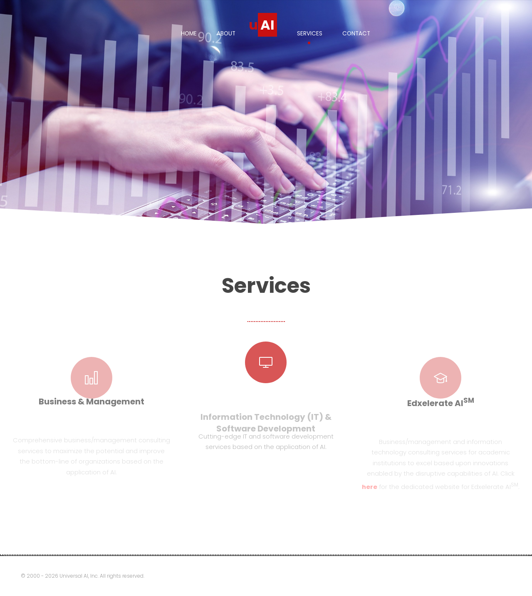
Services (309, 33)
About (226, 33)
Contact (356, 33)
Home (189, 33)
